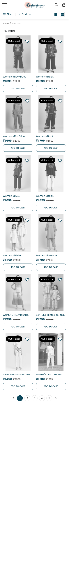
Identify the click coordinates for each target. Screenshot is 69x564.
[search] (56, 5)
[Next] (56, 398)
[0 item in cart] (64, 5)
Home (6, 23)
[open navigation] (4, 5)
